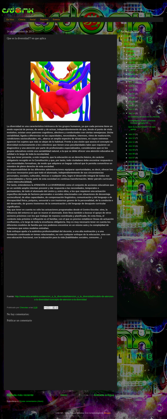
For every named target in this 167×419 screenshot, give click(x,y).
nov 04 (132, 169)
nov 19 (132, 97)
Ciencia (21, 19)
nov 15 (132, 109)
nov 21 (132, 90)
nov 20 (132, 94)
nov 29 (132, 58)
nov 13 (132, 134)
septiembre (131, 190)
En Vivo (10, 19)
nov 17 (132, 105)
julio (128, 198)
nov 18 (132, 101)
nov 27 (132, 66)
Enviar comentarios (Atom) (31, 401)
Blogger (107, 413)
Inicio (64, 395)
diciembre (131, 47)
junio (128, 202)
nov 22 (132, 86)
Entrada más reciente (20, 395)
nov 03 (132, 173)
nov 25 (132, 74)
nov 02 (132, 177)
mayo (129, 205)
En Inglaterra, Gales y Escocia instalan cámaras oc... (141, 121)
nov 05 (132, 165)
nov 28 (132, 62)
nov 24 (132, 78)
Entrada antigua (104, 395)
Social (33, 19)
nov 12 (132, 138)
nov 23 (132, 82)
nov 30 (132, 54)
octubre (130, 186)
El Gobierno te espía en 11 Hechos (144, 117)
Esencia (56, 19)
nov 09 (132, 150)
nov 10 (132, 146)
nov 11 (132, 142)
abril (128, 209)
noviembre (131, 51)
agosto (129, 194)
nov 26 (132, 70)
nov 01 (132, 181)
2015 (126, 36)
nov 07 (132, 158)
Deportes (44, 19)
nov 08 (132, 154)
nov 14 (132, 113)
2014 (126, 40)
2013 (126, 44)
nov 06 (132, 161)
